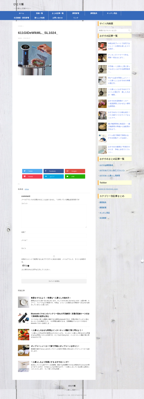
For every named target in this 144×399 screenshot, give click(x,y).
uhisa (27, 189)
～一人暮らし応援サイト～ (72, 390)
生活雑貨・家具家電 (21, 18)
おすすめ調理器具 (106, 165)
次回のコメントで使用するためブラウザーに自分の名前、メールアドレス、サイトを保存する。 (53, 260)
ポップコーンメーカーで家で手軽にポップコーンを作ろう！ (55, 346)
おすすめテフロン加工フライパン (112, 170)
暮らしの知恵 (39, 18)
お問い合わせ (58, 18)
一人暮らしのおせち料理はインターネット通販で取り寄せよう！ (57, 330)
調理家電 (75, 13)
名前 (23, 232)
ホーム (21, 13)
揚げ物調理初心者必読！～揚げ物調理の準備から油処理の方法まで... (119, 126)
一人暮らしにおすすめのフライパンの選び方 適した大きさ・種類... (119, 92)
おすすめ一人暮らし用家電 (110, 175)
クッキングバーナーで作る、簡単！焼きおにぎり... (119, 56)
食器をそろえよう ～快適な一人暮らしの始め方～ (51, 298)
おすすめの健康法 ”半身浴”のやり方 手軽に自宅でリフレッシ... (119, 149)
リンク (75, 18)
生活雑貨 (103, 218)
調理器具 (93, 13)
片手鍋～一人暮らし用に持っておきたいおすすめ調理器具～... (119, 69)
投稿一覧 (39, 13)
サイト (23, 248)
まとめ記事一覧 (58, 13)
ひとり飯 (19, 4)
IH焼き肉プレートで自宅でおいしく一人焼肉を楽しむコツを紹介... (119, 46)
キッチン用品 (112, 13)
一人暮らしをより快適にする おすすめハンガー (50, 362)
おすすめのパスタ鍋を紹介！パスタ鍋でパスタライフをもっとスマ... (119, 115)
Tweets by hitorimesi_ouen (108, 189)
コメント (24, 203)
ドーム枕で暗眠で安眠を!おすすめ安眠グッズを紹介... (118, 136)
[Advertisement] (54, 101)
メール (24, 240)
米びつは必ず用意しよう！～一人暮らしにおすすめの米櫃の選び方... (119, 80)
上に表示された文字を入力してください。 (36, 269)
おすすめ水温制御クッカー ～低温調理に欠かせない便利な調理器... (119, 103)
